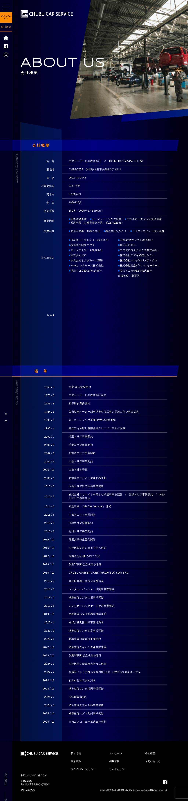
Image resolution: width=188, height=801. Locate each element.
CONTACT (6, 17)
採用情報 (6, 27)
